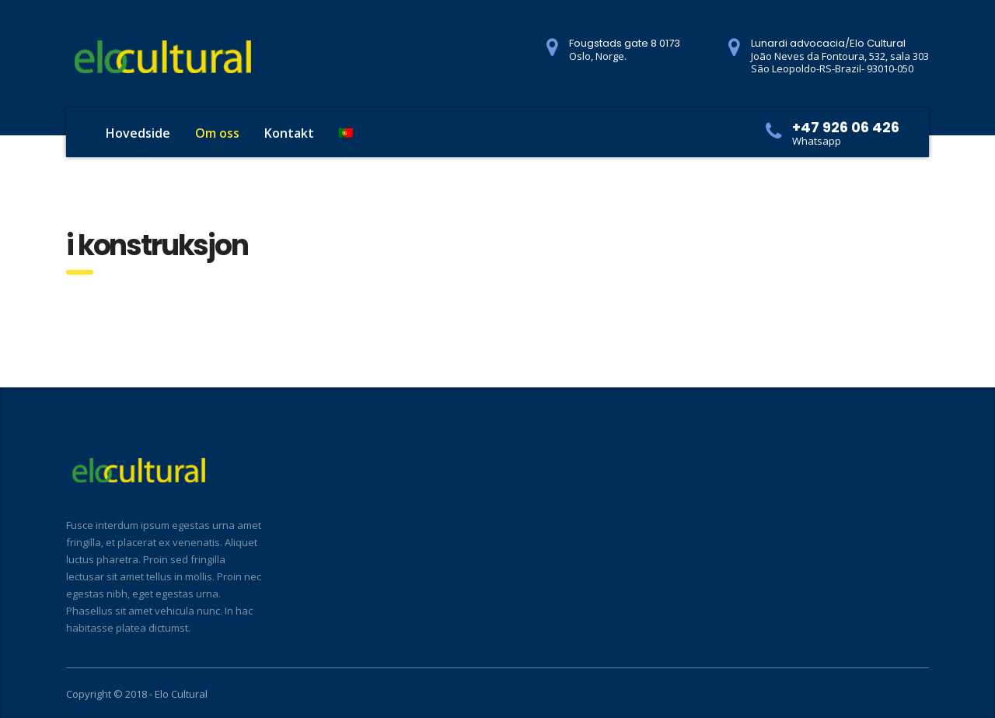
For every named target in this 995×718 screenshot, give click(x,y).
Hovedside (138, 133)
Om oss (217, 133)
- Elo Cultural (178, 694)
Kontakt (289, 133)
